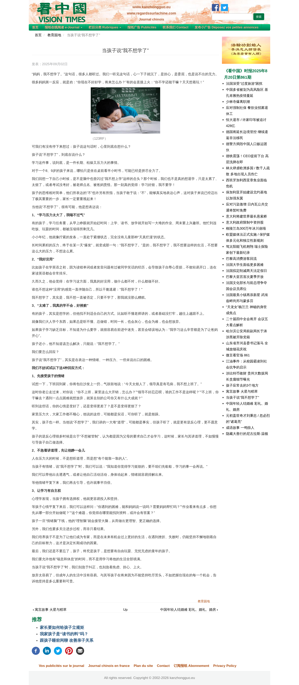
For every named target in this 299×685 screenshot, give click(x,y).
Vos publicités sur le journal (61, 666)
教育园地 (54, 35)
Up (125, 610)
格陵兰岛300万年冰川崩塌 (246, 228)
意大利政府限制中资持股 (245, 222)
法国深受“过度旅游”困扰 (244, 84)
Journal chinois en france (109, 666)
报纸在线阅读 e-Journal (63, 27)
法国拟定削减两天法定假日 (246, 271)
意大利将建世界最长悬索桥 (246, 216)
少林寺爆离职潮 (238, 102)
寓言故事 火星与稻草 (50, 610)
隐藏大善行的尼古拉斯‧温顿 (247, 434)
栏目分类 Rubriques (105, 27)
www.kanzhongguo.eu (151, 7)
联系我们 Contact (175, 27)
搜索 (259, 16)
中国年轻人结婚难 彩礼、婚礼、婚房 (189, 610)
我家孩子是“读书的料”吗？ (64, 634)
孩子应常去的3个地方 (242, 385)
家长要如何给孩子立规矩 (62, 627)
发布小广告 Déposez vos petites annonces (226, 27)
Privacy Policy (224, 666)
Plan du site (143, 666)
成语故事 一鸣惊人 (240, 428)
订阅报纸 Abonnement (191, 666)
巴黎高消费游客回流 (241, 259)
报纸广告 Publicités (141, 27)
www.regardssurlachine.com (151, 13)
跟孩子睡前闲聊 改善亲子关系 (66, 640)
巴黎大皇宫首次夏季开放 (245, 277)
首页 (35, 27)
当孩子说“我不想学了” (242, 397)
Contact (163, 666)
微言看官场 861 (238, 355)
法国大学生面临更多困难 (245, 265)
